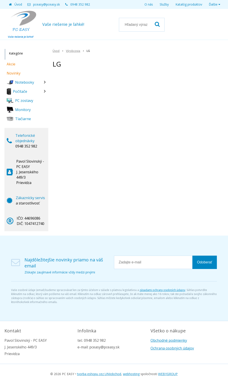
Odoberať (204, 262)
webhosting (131, 374)
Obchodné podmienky (169, 340)
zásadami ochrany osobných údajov (162, 290)
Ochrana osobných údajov (172, 348)
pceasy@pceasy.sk (46, 4)
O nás (149, 4)
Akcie (11, 64)
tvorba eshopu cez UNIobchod (99, 374)
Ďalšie (214, 4)
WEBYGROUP (168, 374)
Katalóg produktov (188, 4)
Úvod (18, 4)
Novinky (13, 73)
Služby (164, 4)
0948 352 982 (80, 4)
